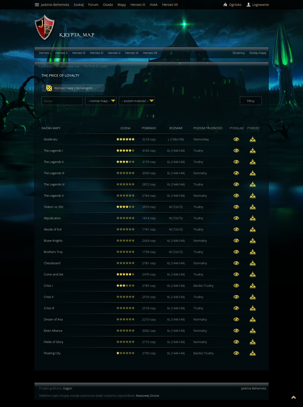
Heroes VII (150, 53)
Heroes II (61, 53)
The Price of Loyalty (95, 66)
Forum (93, 4)
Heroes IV (96, 53)
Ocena (125, 128)
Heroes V (114, 53)
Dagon (67, 388)
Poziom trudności (208, 128)
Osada (108, 4)
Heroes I (45, 53)
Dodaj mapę (258, 53)
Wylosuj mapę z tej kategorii (69, 88)
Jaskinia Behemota (253, 388)
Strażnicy (239, 53)
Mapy (121, 4)
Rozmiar (175, 128)
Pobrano (149, 128)
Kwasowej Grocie (147, 395)
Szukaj (79, 4)
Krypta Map (45, 66)
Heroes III (78, 53)
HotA (154, 4)
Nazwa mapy (51, 128)
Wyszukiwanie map (68, 66)
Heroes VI (132, 53)
